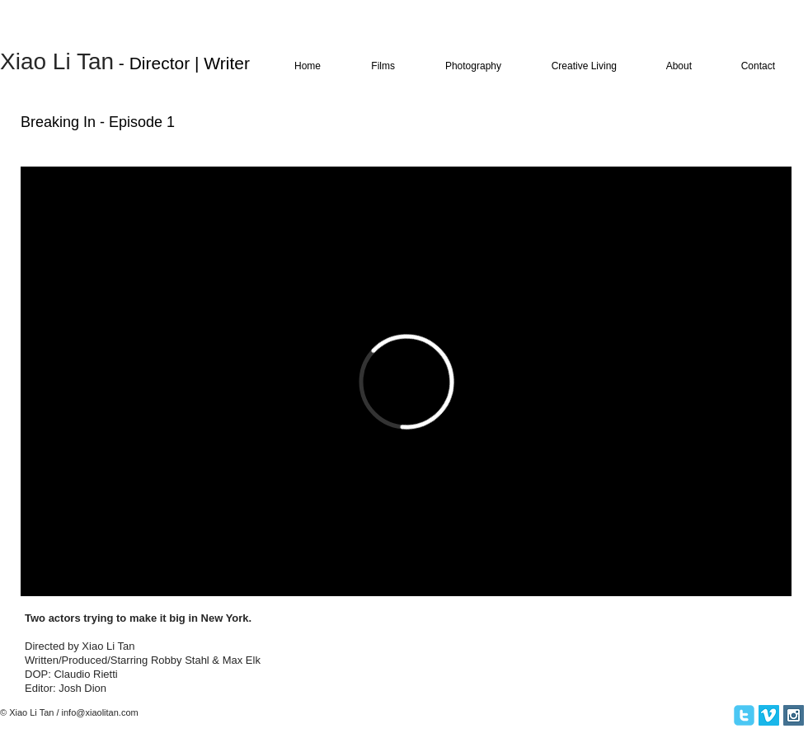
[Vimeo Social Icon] (769, 715)
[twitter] (744, 715)
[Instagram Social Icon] (793, 715)
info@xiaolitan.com (100, 712)
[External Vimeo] (406, 381)
